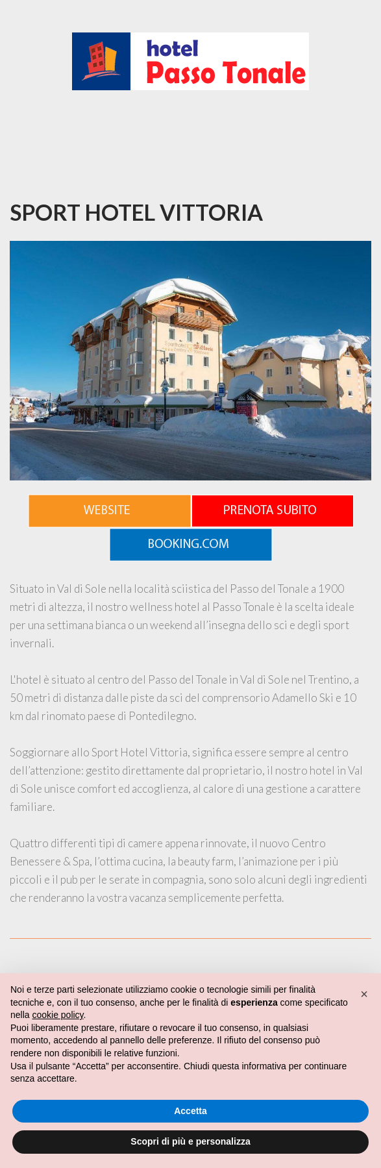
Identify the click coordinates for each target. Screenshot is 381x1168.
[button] (364, 994)
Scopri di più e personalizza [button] (190, 1141)
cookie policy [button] (57, 1015)
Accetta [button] (190, 1111)
